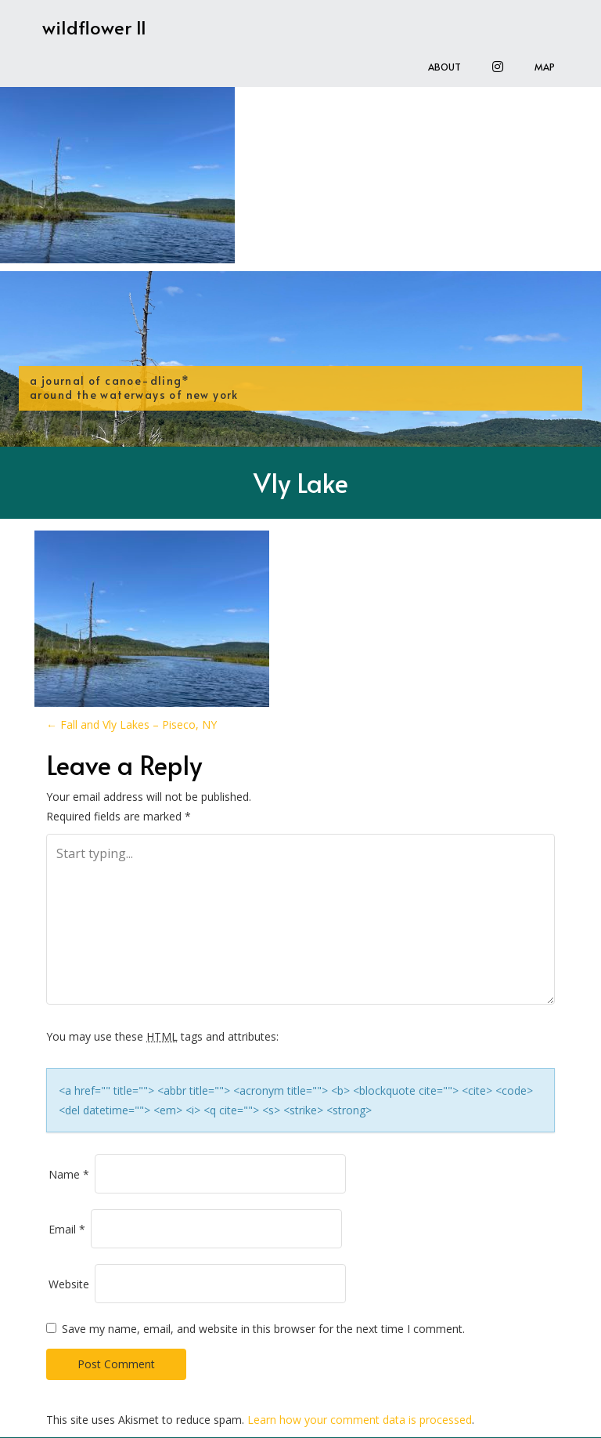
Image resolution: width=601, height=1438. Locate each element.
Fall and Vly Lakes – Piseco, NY (131, 724)
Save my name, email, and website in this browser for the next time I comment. (263, 1328)
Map (544, 66)
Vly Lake (301, 482)
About (444, 66)
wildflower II (94, 27)
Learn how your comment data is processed (359, 1419)
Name (69, 1174)
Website (69, 1284)
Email (67, 1229)
